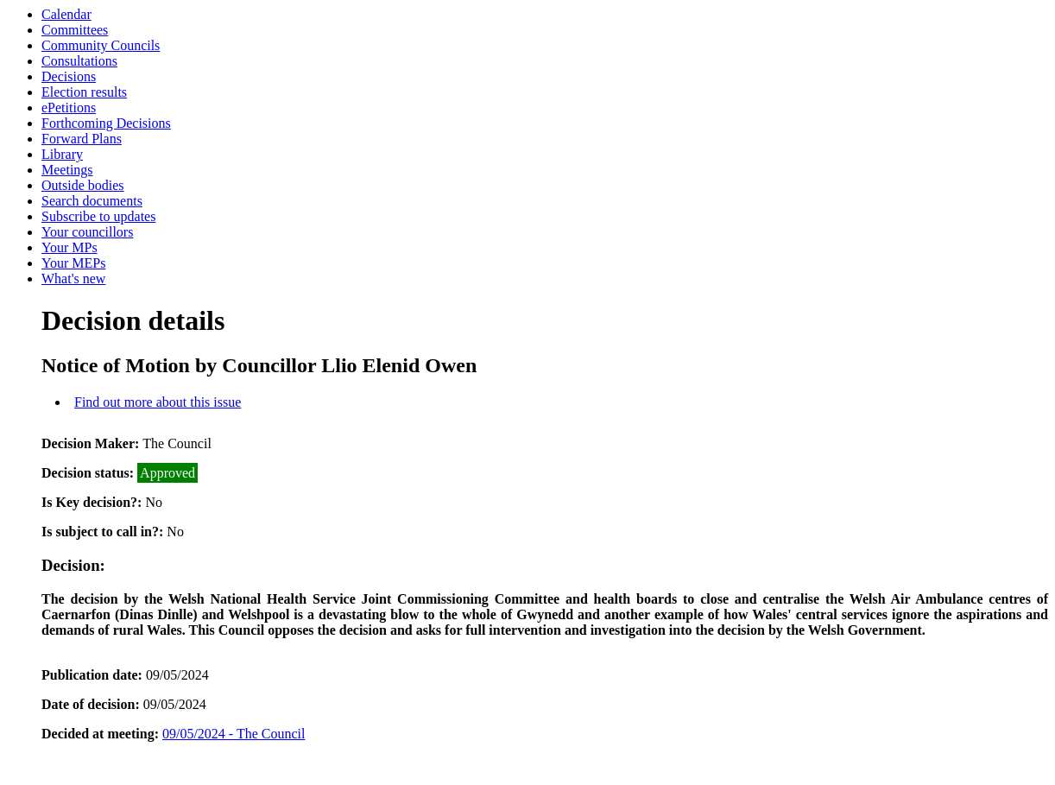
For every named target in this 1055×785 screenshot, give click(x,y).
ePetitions (68, 107)
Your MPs (69, 247)
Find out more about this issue (157, 402)
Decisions (68, 76)
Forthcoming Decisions (106, 123)
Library (62, 154)
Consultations (79, 61)
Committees (74, 29)
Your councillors (87, 232)
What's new (73, 278)
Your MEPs (73, 263)
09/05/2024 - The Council (233, 733)
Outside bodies (82, 185)
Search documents (91, 200)
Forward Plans (81, 138)
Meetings (67, 169)
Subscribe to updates (98, 216)
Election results (84, 92)
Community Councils (100, 45)
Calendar (66, 14)
